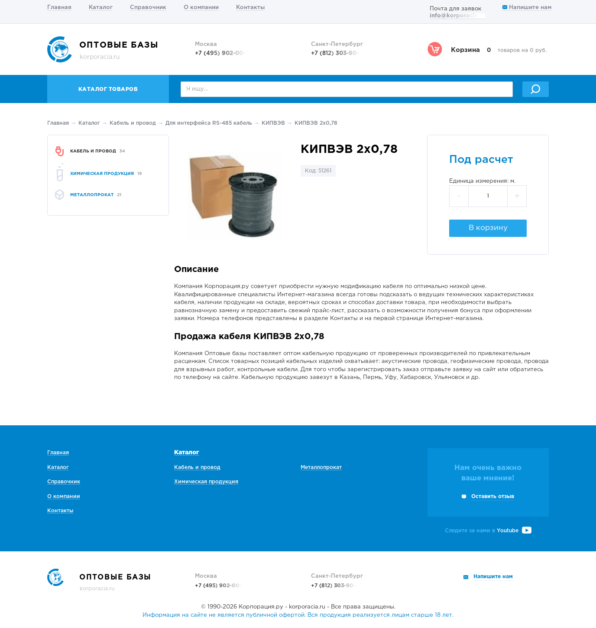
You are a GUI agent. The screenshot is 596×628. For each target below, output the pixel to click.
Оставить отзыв (492, 496)
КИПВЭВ (273, 123)
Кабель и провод (133, 123)
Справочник (148, 7)
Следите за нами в (488, 530)
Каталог (101, 7)
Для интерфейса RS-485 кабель (208, 123)
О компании (201, 7)
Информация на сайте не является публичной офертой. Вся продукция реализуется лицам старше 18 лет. (298, 615)
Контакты (250, 7)
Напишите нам (526, 7)
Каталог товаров (108, 89)
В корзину (488, 228)
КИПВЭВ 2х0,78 (316, 123)
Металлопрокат (321, 467)
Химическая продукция (206, 481)
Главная (59, 7)
